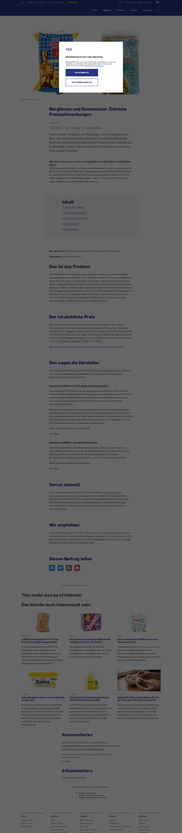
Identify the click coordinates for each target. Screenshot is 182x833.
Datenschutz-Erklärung (93, 66)
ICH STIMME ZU (82, 72)
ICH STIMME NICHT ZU (82, 82)
